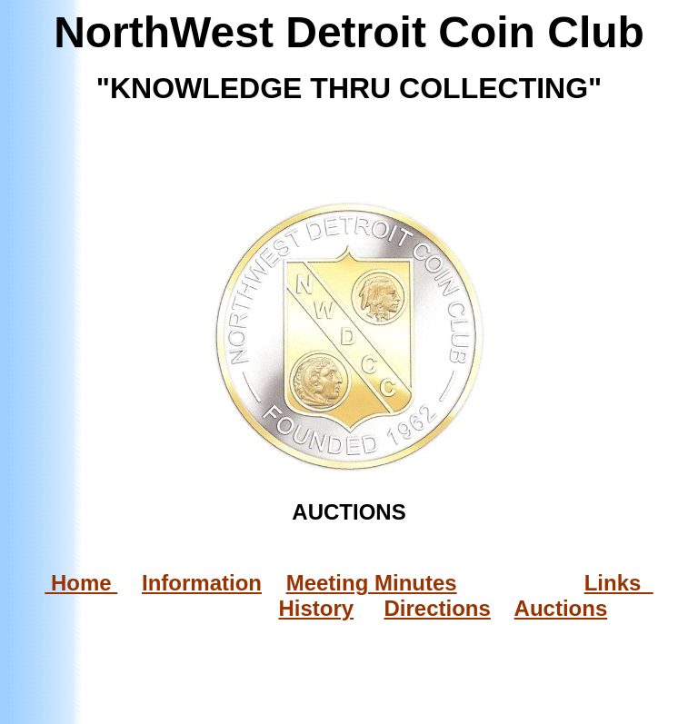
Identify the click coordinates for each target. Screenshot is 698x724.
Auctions (561, 608)
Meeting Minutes (371, 582)
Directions (437, 608)
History (316, 608)
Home (81, 582)
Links (618, 582)
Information (202, 582)
